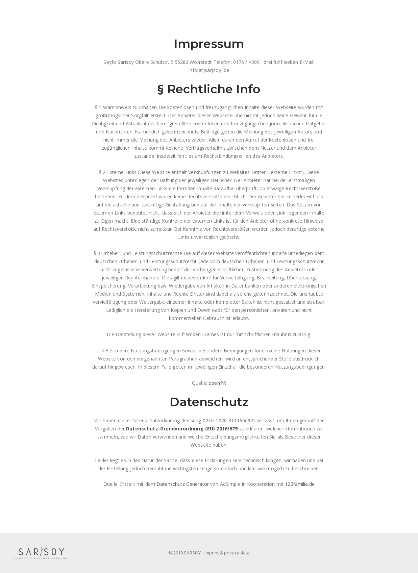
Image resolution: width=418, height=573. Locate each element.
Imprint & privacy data (227, 553)
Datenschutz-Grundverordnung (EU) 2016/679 (182, 428)
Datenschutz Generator (182, 484)
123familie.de (300, 484)
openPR (217, 383)
